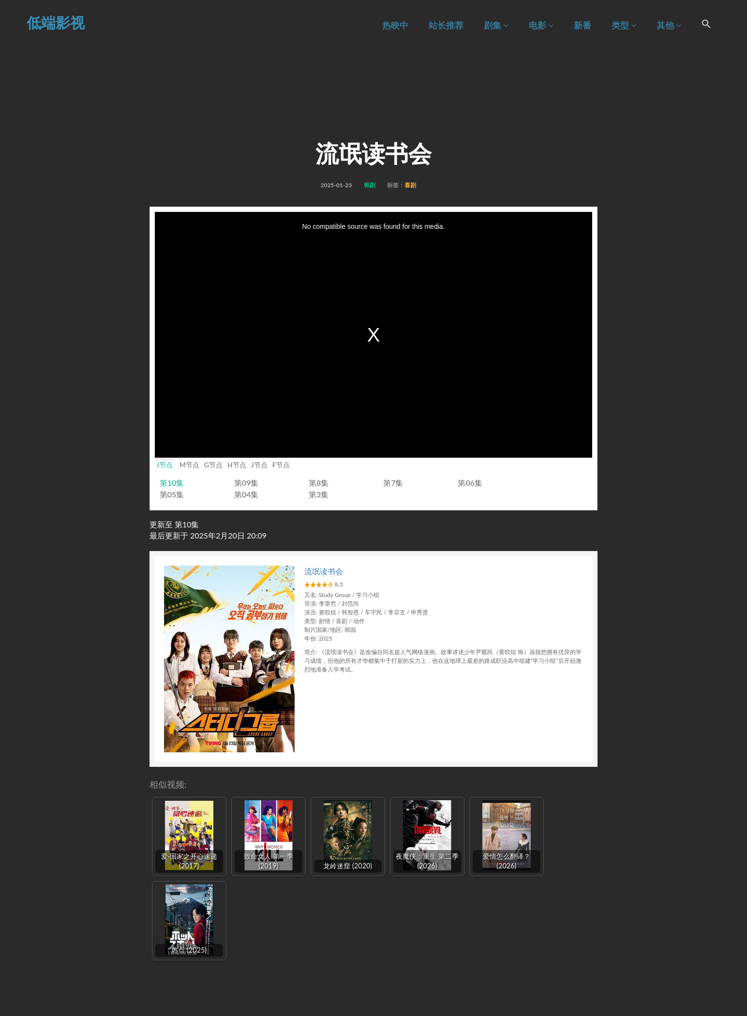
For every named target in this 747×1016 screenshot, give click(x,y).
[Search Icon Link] (706, 25)
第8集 (319, 482)
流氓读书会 (323, 571)
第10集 (172, 482)
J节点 (259, 465)
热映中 (395, 25)
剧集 (496, 25)
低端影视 (56, 22)
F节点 (281, 465)
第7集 (393, 482)
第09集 (246, 482)
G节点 (213, 465)
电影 (541, 25)
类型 (624, 25)
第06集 (470, 482)
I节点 (165, 465)
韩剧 (369, 185)
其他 (669, 25)
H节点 (236, 465)
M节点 (189, 465)
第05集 (172, 494)
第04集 (246, 494)
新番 (582, 25)
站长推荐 (446, 25)
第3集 (319, 494)
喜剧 (410, 185)
